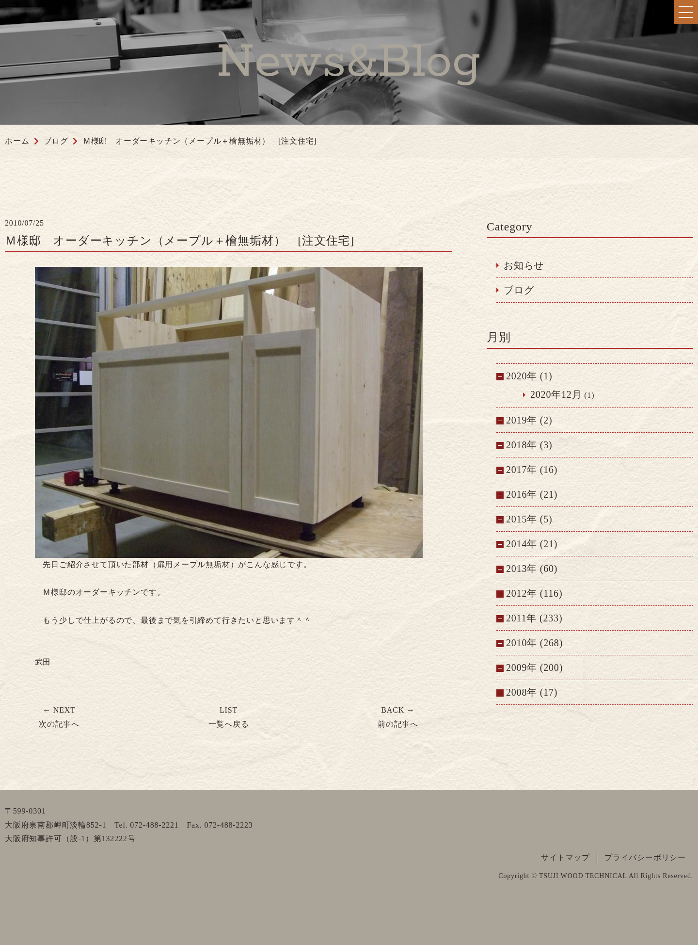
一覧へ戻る (228, 717)
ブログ (519, 290)
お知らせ (524, 265)
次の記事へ (59, 717)
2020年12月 (556, 394)
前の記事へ (398, 717)
